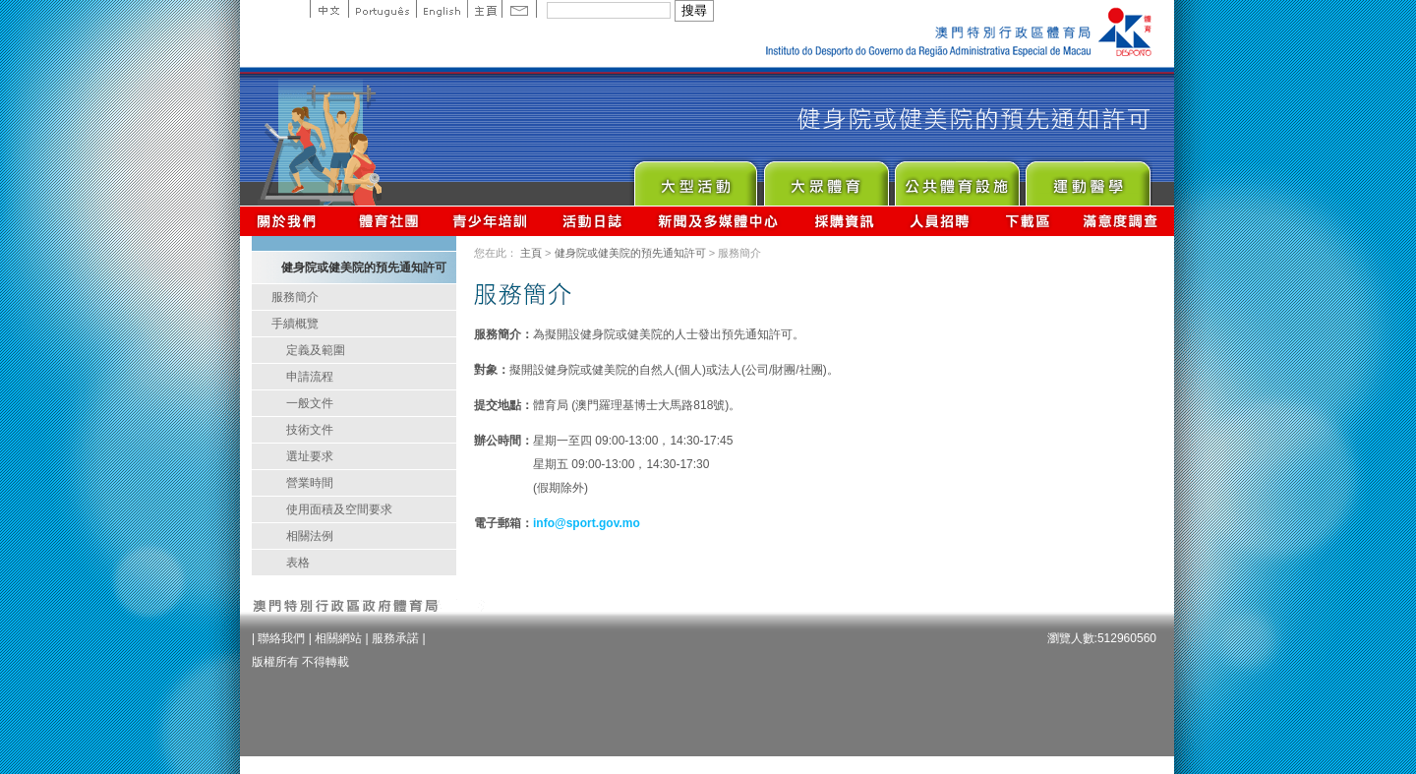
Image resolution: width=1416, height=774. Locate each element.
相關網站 (338, 638)
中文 (329, 9)
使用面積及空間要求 (339, 509)
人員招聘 (939, 221)
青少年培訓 (491, 221)
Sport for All (825, 178)
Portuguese (382, 9)
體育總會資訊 (388, 221)
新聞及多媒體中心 (719, 221)
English (441, 9)
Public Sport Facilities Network (956, 178)
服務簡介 (295, 297)
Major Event (694, 178)
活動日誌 (593, 221)
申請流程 (309, 377)
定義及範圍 (315, 350)
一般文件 (309, 403)
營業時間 (309, 483)
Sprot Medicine (1087, 178)
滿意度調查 (1121, 221)
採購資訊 (844, 221)
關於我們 (290, 221)
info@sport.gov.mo (586, 523)
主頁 (484, 9)
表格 (298, 562)
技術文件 (309, 430)
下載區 (1027, 221)
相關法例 (309, 536)
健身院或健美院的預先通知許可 (630, 253)
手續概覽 (295, 323)
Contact (519, 9)
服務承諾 (395, 638)
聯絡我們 (281, 638)
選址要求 (309, 456)
